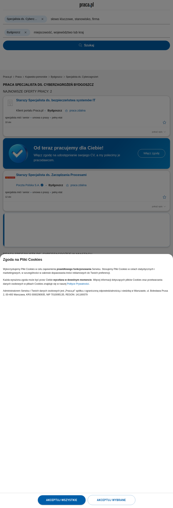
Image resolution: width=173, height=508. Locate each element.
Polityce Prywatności (78, 283)
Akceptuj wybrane (111, 500)
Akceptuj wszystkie (61, 500)
